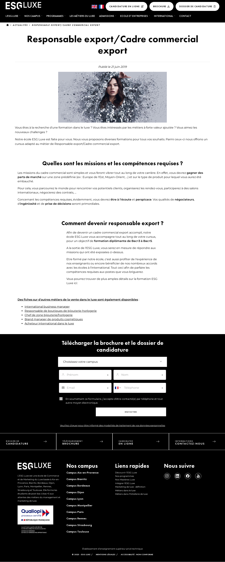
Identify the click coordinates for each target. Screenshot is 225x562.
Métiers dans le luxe (125, 490)
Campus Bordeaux (78, 485)
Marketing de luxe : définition (130, 486)
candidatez (144, 443)
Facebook (188, 476)
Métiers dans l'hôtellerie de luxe (131, 494)
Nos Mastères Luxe (125, 479)
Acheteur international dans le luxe (49, 323)
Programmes (54, 16)
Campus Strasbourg (79, 525)
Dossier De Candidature (195, 6)
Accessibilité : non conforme (137, 554)
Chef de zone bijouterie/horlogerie (49, 315)
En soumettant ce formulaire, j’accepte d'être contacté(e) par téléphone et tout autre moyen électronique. (114, 400)
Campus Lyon (74, 499)
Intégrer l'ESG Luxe (125, 483)
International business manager (47, 306)
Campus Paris (75, 512)
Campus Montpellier (79, 505)
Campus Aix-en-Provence (82, 472)
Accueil (7, 25)
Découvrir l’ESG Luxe (126, 472)
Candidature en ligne (124, 6)
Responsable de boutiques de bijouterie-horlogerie (61, 311)
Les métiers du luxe (82, 16)
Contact (185, 16)
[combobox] (118, 388)
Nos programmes (124, 476)
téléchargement (87, 443)
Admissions (106, 16)
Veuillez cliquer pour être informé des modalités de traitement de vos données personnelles (112, 425)
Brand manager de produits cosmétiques (54, 319)
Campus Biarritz (76, 479)
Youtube (198, 476)
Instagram (167, 476)
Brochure (159, 6)
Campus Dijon (75, 492)
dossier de (31, 443)
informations (200, 443)
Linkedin (177, 476)
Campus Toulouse (77, 531)
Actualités (20, 25)
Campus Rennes (76, 518)
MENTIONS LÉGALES (105, 554)
